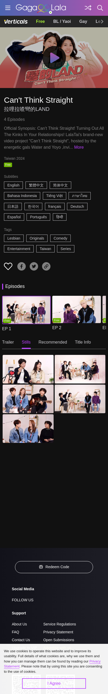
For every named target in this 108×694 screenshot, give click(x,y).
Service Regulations (59, 624)
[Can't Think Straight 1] (28, 369)
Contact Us (21, 640)
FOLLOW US (22, 600)
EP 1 (6, 329)
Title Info (83, 342)
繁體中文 (36, 185)
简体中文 (60, 185)
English (13, 185)
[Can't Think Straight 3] (28, 399)
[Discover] (88, 7)
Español (14, 217)
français (54, 206)
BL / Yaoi (62, 21)
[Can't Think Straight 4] (80, 399)
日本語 (12, 206)
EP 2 (56, 327)
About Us (19, 624)
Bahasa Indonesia (22, 196)
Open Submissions (58, 640)
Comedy (60, 238)
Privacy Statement (58, 632)
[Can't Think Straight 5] (28, 428)
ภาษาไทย (79, 196)
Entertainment (18, 249)
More (79, 147)
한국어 (33, 206)
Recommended (53, 342)
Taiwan (45, 249)
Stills (26, 342)
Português (38, 217)
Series (65, 249)
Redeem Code (54, 567)
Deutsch (77, 206)
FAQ (15, 632)
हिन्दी (59, 217)
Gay (83, 21)
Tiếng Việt (54, 196)
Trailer (8, 342)
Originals (37, 238)
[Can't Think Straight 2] (80, 369)
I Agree (54, 683)
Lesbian (13, 238)
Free (40, 21)
